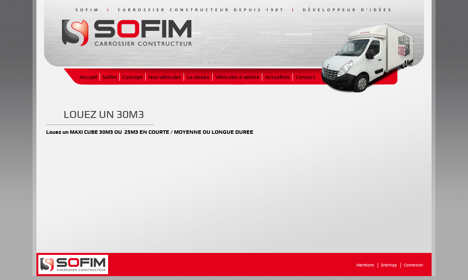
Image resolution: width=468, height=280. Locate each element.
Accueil (88, 77)
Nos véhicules (164, 77)
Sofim (110, 77)
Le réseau (198, 77)
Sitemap (389, 265)
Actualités (277, 77)
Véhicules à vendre (237, 77)
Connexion (413, 265)
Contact (305, 77)
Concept (132, 77)
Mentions (365, 265)
